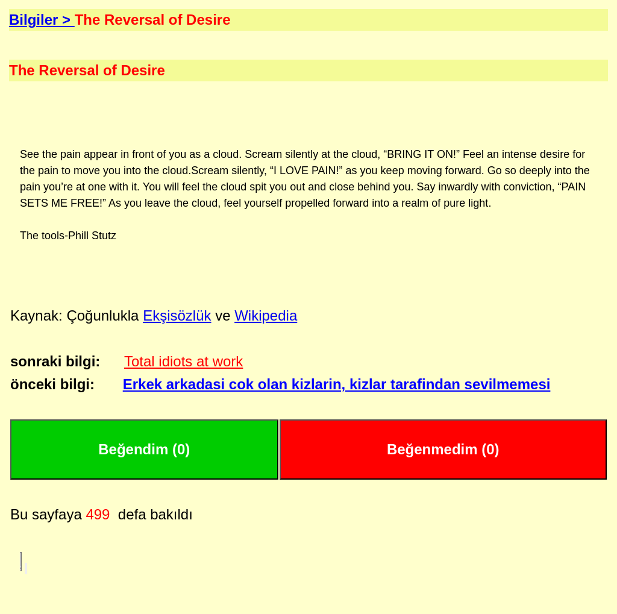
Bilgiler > (42, 19)
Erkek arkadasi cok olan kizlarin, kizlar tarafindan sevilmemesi (337, 384)
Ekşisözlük (177, 315)
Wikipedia (265, 315)
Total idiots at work (183, 361)
